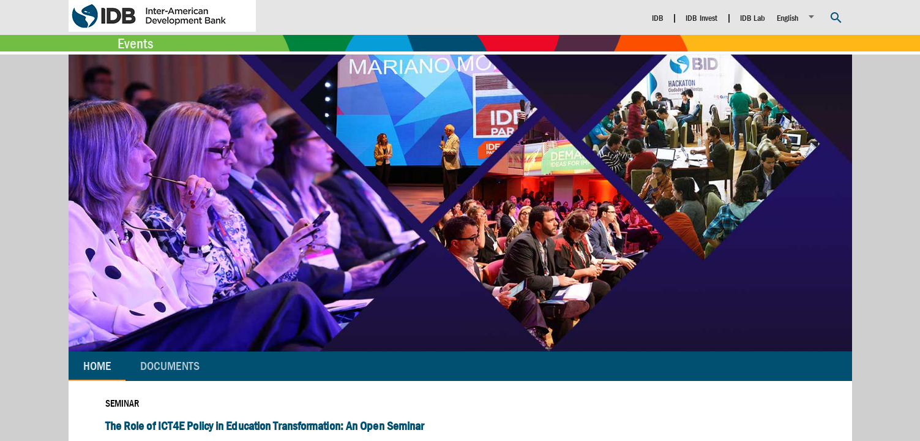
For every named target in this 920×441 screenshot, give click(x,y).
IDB (658, 17)
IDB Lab (753, 17)
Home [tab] (97, 366)
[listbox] (797, 17)
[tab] (169, 366)
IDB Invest (701, 17)
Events (135, 43)
